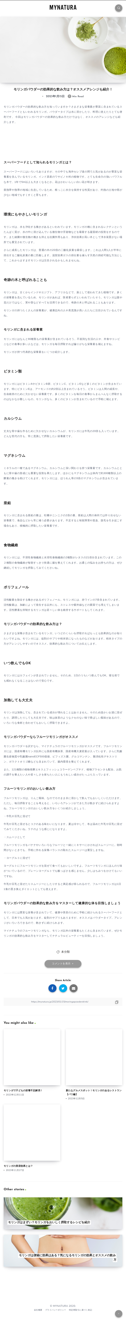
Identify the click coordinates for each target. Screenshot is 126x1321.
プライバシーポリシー (55, 1310)
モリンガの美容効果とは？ (18, 1166)
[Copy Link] (63, 1002)
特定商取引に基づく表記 (80, 1310)
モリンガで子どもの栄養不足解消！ (23, 1090)
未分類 (65, 952)
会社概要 (38, 1310)
